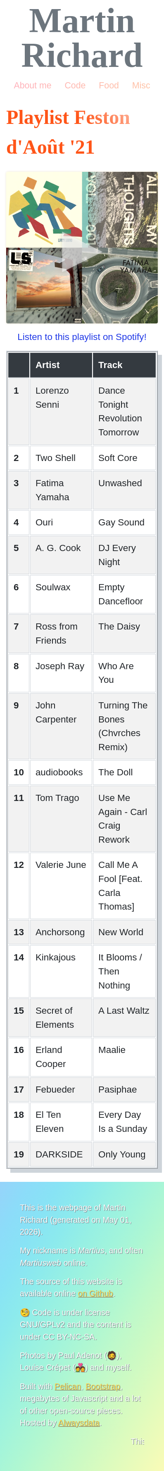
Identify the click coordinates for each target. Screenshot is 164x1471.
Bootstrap (103, 1386)
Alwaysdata (79, 1422)
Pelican (68, 1386)
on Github (95, 1293)
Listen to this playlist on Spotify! (81, 337)
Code (75, 85)
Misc (141, 85)
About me (32, 85)
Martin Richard (82, 37)
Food (109, 85)
